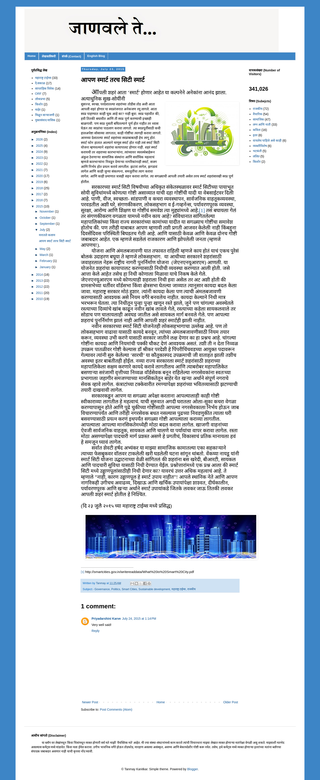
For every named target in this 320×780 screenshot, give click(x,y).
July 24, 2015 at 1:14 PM (139, 618)
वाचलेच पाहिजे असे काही (267, 140)
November (47, 211)
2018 (40, 188)
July (43, 229)
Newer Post (90, 702)
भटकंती (257, 151)
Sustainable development (154, 589)
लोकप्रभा (40, 99)
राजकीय (191, 589)
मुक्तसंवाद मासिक (45, 120)
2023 (40, 157)
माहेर (38, 109)
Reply (96, 631)
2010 (40, 299)
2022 (40, 163)
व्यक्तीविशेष (260, 146)
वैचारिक (257, 114)
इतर (255, 135)
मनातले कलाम (47, 235)
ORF (38, 93)
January (46, 267)
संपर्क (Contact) (71, 56)
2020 (40, 176)
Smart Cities (129, 589)
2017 (40, 194)
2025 (40, 145)
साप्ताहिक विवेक (44, 88)
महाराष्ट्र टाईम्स (179, 589)
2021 (40, 170)
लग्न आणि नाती (262, 124)
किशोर (39, 104)
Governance (102, 589)
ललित (256, 156)
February (46, 261)
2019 (40, 182)
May (43, 249)
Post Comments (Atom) (116, 709)
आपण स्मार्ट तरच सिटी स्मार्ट (55, 241)
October (46, 217)
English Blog (96, 56)
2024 (40, 151)
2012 (40, 286)
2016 (40, 200)
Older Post (230, 702)
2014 (40, 274)
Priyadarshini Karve (106, 618)
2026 (40, 139)
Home (32, 56)
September (48, 223)
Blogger (192, 769)
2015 (40, 206)
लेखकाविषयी (49, 56)
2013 (40, 280)
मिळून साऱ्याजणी (45, 115)
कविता (257, 130)
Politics (115, 589)
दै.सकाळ (40, 83)
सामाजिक (258, 119)
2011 (40, 293)
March (44, 255)
